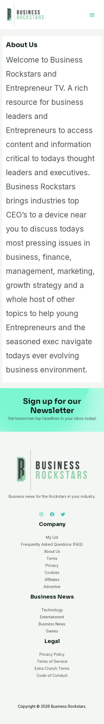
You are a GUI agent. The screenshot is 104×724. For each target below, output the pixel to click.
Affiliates (52, 579)
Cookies (52, 572)
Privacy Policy (52, 654)
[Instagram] (41, 514)
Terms (52, 558)
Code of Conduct (52, 675)
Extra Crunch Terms (52, 668)
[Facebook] (52, 514)
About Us (52, 551)
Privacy (52, 565)
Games (52, 631)
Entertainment (52, 617)
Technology (52, 610)
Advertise (52, 586)
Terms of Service (52, 661)
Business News (52, 624)
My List (52, 537)
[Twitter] (63, 514)
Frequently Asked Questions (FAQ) (52, 544)
